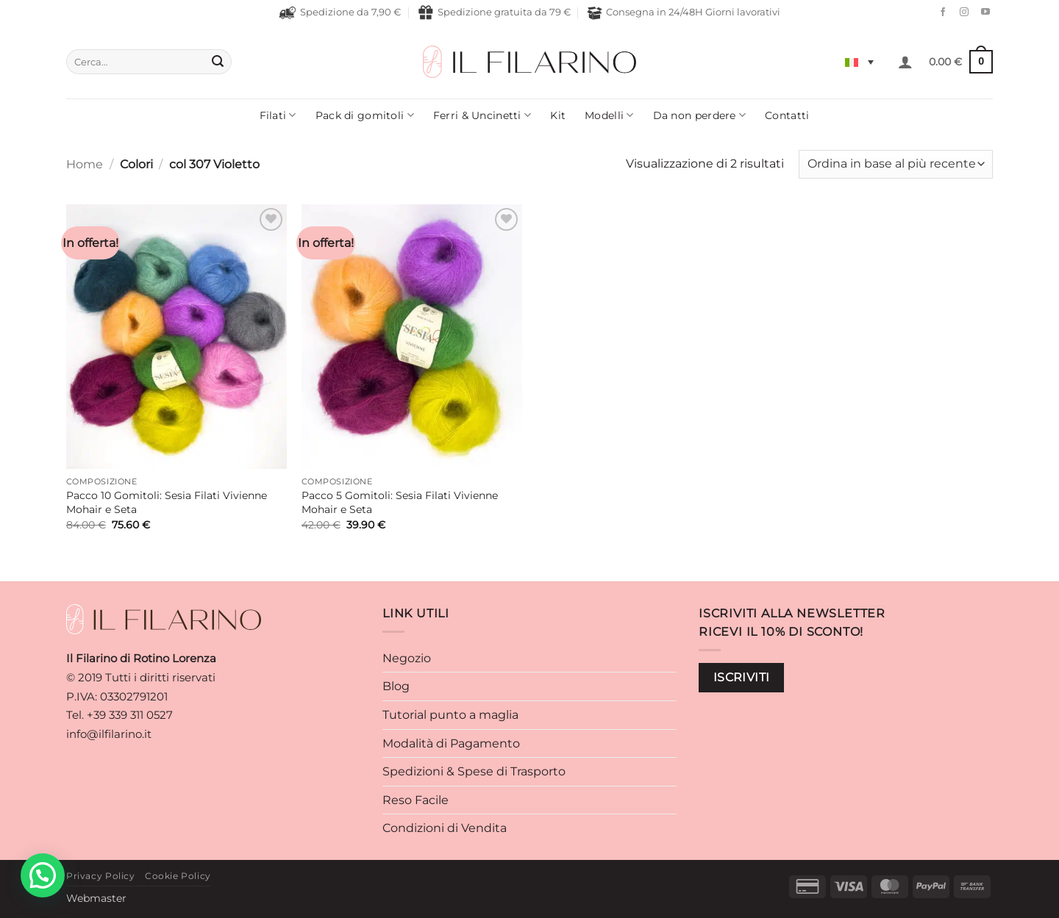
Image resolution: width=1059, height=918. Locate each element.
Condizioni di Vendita (444, 828)
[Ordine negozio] (896, 164)
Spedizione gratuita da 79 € (494, 12)
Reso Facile (415, 800)
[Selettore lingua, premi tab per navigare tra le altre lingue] (859, 61)
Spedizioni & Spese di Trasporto (474, 771)
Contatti (787, 115)
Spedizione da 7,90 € (340, 12)
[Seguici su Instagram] (960, 12)
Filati (278, 115)
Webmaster (96, 898)
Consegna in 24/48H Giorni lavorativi (683, 13)
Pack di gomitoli (364, 115)
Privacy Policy (100, 875)
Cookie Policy (178, 875)
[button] (905, 62)
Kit (558, 115)
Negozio (406, 658)
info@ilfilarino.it (108, 734)
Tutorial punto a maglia (450, 715)
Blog (396, 686)
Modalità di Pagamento (451, 743)
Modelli (609, 115)
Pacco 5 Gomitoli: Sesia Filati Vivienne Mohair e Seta (400, 502)
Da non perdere (699, 115)
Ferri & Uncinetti (482, 115)
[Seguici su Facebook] (939, 12)
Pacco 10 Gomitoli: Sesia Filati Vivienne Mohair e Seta (166, 502)
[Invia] (217, 61)
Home (84, 164)
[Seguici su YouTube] (982, 12)
